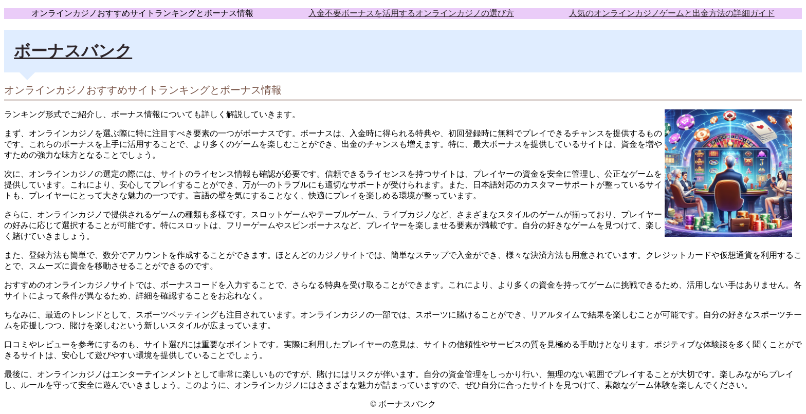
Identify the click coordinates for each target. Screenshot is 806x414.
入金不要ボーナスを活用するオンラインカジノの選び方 (411, 13)
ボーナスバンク (73, 51)
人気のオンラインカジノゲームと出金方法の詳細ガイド (672, 13)
